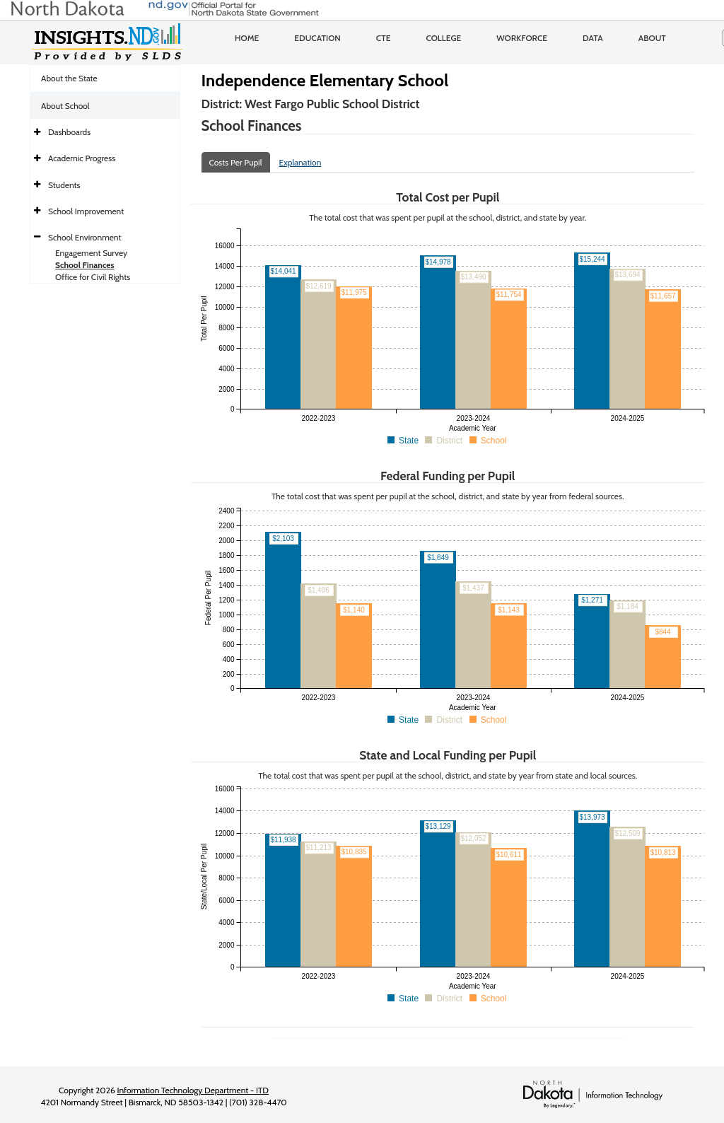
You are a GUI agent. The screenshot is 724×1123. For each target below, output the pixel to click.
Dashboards (69, 132)
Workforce (521, 38)
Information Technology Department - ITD (193, 1090)
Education (317, 38)
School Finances (85, 265)
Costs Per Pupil (235, 162)
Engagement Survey (91, 253)
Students (64, 185)
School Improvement (86, 211)
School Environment (85, 237)
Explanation (300, 162)
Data (593, 38)
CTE (383, 38)
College (443, 38)
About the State (69, 78)
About (652, 38)
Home (247, 38)
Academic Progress (81, 158)
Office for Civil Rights (92, 277)
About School (65, 105)
